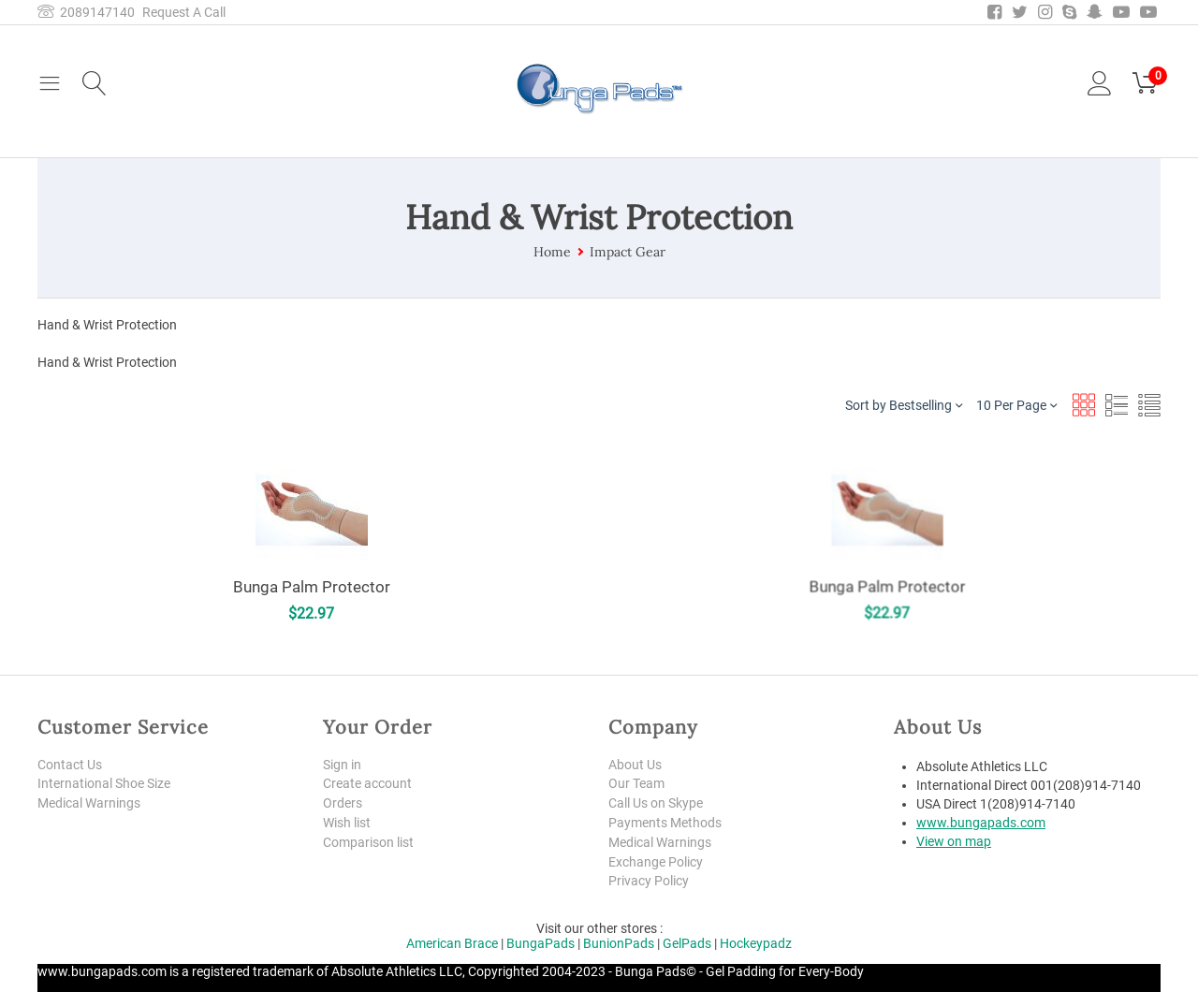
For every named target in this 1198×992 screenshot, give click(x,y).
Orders (342, 802)
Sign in (342, 764)
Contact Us (69, 764)
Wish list (347, 822)
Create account (367, 783)
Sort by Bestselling (903, 405)
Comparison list (368, 842)
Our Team (636, 783)
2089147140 (86, 12)
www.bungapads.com (980, 822)
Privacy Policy (648, 880)
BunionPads (618, 943)
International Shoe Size (103, 783)
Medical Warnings (88, 802)
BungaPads (540, 943)
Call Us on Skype (655, 802)
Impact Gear (627, 251)
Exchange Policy (655, 861)
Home (552, 251)
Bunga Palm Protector (310, 586)
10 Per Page (1016, 405)
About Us (635, 764)
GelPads (687, 943)
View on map (953, 841)
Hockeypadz (756, 943)
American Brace (452, 943)
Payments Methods (665, 822)
